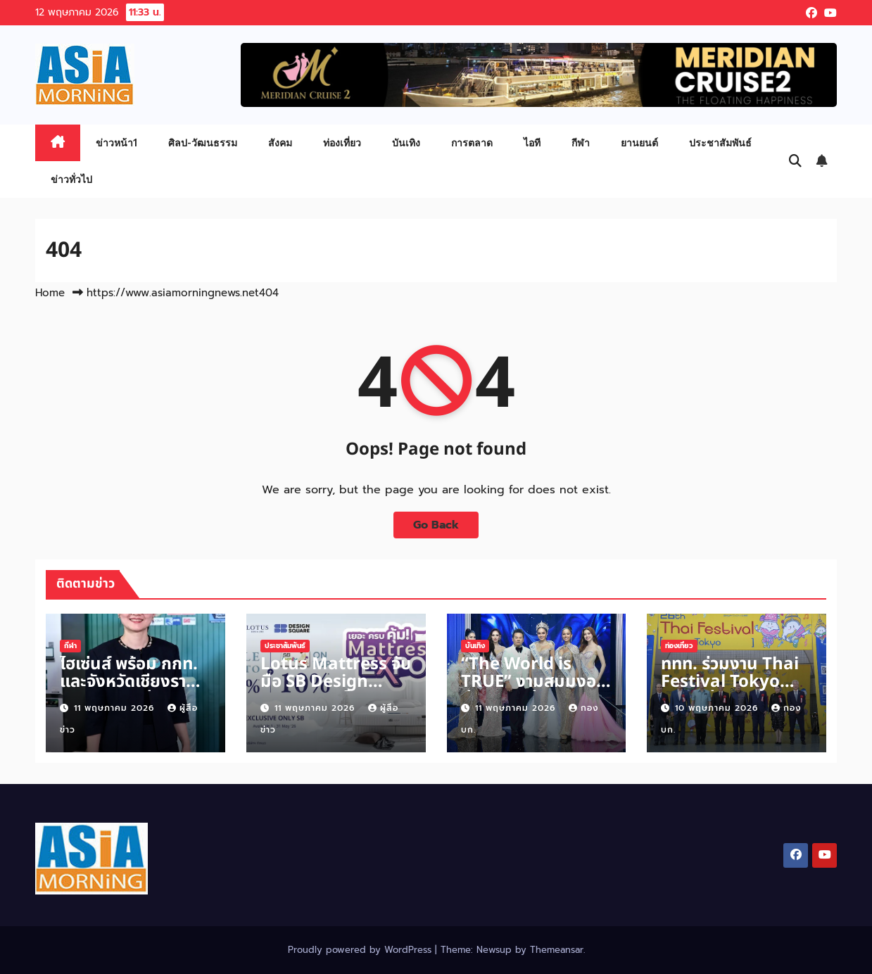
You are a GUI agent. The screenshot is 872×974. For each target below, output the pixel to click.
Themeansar (556, 949)
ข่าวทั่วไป (71, 179)
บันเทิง (406, 142)
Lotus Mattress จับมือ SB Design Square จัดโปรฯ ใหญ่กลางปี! (335, 691)
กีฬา (580, 142)
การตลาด (472, 142)
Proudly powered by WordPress (361, 949)
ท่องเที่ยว (342, 142)
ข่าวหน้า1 (116, 142)
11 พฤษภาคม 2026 (116, 708)
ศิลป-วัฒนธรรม (202, 142)
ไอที (532, 142)
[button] (795, 161)
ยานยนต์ (639, 142)
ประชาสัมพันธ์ (720, 142)
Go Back (436, 525)
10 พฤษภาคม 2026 (718, 708)
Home (50, 293)
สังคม (280, 142)
